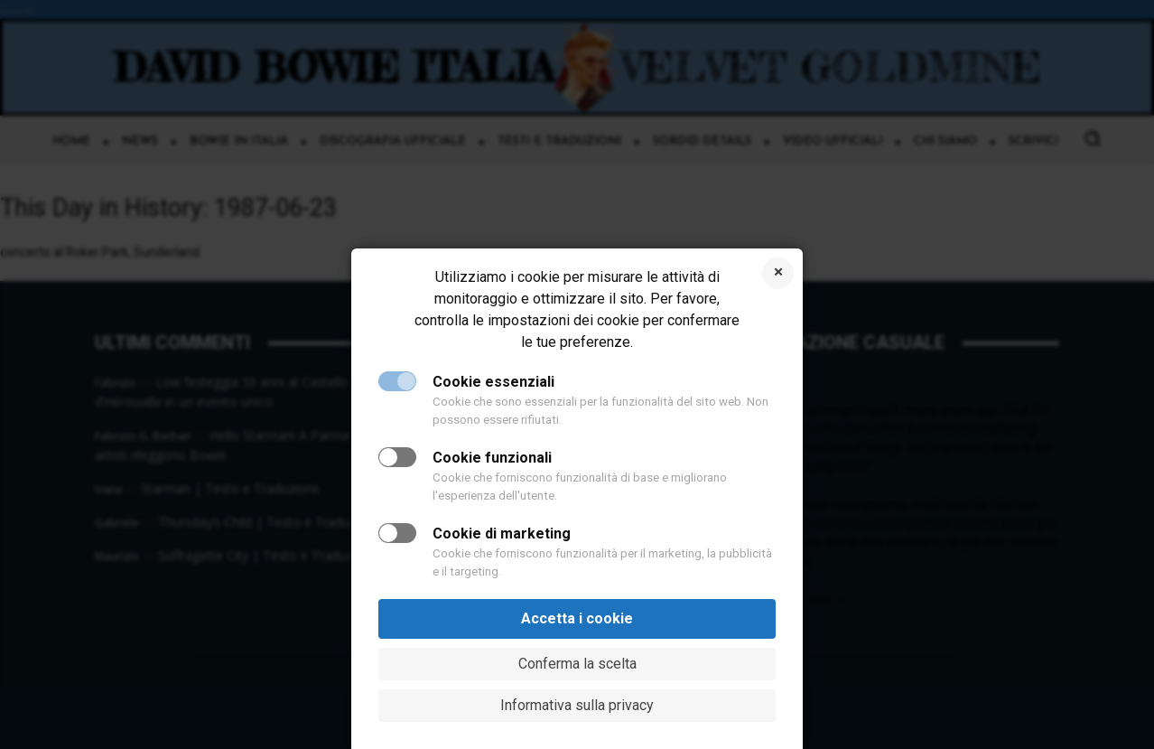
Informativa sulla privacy (577, 705)
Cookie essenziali (493, 381)
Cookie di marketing (502, 533)
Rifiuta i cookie (778, 273)
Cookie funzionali (492, 457)
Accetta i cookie (577, 618)
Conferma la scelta (577, 663)
